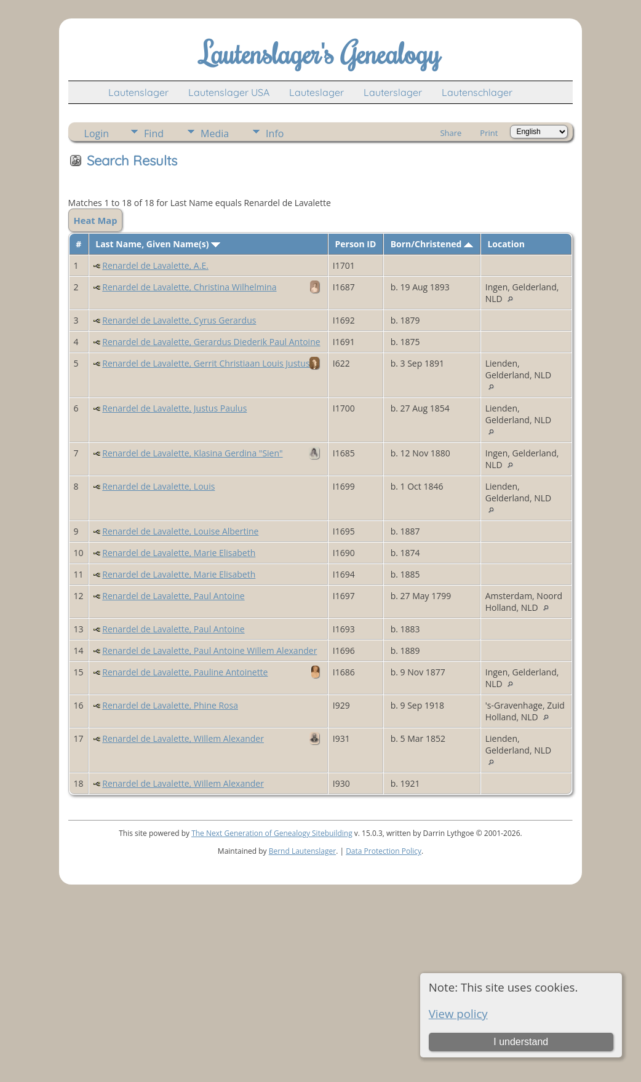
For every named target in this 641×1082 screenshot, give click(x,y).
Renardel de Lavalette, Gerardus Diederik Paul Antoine (211, 342)
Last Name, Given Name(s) (157, 244)
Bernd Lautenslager (302, 851)
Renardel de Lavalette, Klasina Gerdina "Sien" (192, 453)
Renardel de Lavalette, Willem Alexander (183, 738)
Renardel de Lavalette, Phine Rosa (170, 705)
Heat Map (95, 220)
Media (215, 133)
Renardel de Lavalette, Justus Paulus (174, 408)
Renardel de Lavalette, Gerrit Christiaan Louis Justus (205, 363)
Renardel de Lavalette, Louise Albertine (180, 531)
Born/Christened (432, 244)
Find (154, 133)
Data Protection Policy (383, 851)
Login (96, 133)
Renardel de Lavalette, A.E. (155, 265)
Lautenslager (138, 92)
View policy (458, 1013)
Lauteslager (316, 92)
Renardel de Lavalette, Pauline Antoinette (185, 672)
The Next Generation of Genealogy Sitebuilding (271, 833)
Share (450, 132)
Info (275, 133)
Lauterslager (393, 92)
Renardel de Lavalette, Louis (158, 486)
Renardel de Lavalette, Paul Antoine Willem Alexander (209, 650)
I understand (520, 1041)
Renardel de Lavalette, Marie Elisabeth (178, 553)
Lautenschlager (477, 92)
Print (489, 132)
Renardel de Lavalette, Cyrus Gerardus (179, 320)
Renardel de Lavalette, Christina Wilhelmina (189, 287)
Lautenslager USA (228, 92)
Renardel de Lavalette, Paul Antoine (173, 596)
